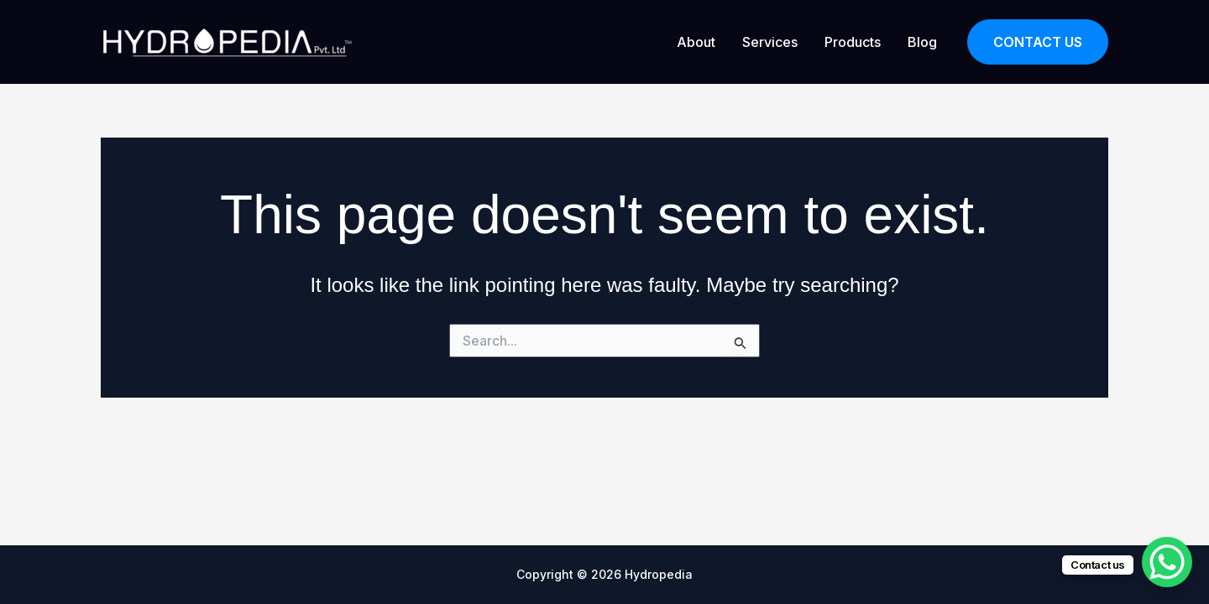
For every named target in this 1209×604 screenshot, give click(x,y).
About (696, 42)
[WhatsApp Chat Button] (1167, 562)
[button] (1037, 42)
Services (770, 42)
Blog (922, 42)
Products (852, 42)
